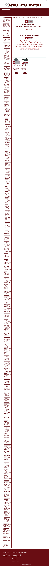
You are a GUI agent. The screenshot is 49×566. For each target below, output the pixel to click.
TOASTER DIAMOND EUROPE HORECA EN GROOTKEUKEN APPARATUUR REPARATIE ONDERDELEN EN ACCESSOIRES (7, 448)
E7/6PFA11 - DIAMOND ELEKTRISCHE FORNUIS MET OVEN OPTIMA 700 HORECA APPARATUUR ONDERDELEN (7, 178)
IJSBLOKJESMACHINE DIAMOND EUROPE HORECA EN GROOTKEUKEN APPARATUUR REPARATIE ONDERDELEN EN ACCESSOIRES (7, 292)
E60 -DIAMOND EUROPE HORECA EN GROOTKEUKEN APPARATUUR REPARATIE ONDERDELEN (8, 118)
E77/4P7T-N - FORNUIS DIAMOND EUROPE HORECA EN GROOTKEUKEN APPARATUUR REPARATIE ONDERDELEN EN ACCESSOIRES (8, 150)
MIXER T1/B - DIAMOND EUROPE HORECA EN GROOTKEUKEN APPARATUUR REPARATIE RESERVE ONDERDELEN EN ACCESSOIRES (7, 348)
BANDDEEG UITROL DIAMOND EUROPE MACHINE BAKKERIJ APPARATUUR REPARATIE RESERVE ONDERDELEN (7, 66)
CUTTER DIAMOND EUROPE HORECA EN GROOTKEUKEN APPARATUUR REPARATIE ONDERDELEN (7, 95)
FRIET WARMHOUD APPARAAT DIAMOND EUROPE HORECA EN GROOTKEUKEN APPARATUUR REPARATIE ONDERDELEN (7, 242)
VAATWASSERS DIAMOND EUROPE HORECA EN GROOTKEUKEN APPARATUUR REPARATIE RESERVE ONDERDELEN (7, 452)
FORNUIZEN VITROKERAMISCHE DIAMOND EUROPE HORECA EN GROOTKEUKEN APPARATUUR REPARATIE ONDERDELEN (7, 238)
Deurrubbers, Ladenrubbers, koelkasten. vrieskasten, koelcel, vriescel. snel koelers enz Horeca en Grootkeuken (6, 37)
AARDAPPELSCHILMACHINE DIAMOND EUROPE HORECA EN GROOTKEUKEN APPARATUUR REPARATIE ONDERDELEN (7, 46)
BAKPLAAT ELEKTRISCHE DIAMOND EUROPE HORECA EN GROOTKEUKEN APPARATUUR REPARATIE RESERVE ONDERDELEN (7, 59)
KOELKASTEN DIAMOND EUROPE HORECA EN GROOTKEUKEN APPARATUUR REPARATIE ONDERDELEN (7, 316)
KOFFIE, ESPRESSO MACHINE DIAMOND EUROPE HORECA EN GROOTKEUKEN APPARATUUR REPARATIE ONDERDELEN (7, 309)
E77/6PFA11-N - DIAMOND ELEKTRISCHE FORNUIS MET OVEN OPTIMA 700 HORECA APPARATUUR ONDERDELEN (8, 197)
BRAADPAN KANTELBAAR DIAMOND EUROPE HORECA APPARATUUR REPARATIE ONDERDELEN (7, 75)
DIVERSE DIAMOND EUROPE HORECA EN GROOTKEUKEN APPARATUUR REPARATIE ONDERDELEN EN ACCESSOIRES (7, 105)
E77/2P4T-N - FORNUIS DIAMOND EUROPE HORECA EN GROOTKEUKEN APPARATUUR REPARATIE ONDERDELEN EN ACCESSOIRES (8, 145)
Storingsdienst (13, 555)
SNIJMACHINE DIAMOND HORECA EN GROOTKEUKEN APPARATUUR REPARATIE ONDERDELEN (7, 438)
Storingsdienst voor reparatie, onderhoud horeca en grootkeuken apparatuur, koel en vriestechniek (7, 26)
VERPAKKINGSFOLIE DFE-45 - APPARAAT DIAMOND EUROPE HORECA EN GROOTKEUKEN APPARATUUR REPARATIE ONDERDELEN (7, 462)
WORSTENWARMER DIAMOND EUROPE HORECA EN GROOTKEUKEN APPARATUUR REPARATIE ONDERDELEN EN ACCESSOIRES (7, 520)
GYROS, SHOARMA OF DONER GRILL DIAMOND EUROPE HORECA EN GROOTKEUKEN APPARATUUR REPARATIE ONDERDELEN (7, 273)
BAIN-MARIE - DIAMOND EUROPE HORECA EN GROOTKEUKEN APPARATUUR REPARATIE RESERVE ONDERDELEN (7, 72)
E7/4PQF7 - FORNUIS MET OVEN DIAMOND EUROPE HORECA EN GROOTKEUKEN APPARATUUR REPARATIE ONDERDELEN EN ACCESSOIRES (8, 182)
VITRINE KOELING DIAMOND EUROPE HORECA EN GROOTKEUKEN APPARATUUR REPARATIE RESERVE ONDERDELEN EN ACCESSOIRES (7, 466)
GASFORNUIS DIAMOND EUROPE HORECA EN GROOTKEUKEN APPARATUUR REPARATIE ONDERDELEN (7, 256)
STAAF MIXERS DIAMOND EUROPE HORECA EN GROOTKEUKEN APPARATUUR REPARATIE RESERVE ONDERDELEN (7, 413)
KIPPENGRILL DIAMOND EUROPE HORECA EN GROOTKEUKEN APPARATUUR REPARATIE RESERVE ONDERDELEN (7, 305)
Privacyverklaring (5, 544)
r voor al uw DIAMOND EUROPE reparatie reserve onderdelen (7, 555)
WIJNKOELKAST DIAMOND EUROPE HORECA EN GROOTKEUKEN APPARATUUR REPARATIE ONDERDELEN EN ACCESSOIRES (7, 510)
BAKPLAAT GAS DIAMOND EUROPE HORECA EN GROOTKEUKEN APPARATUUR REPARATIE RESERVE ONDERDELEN (7, 63)
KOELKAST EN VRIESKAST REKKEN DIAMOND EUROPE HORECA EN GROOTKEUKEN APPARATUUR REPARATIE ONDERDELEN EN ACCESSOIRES (7, 322)
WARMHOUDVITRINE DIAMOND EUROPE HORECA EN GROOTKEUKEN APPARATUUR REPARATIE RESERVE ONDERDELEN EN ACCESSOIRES (7, 481)
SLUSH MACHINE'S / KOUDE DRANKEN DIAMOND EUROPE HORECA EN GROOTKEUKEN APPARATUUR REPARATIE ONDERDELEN (7, 410)
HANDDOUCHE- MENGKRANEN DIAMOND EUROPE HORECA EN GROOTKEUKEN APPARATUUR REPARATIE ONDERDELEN (7, 277)
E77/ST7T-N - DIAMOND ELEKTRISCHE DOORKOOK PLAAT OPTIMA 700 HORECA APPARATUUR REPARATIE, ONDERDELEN (8, 226)
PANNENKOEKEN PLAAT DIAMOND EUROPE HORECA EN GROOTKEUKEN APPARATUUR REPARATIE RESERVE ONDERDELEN (7, 362)
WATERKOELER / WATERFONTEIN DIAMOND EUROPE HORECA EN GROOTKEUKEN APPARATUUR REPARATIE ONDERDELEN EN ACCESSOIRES (7, 499)
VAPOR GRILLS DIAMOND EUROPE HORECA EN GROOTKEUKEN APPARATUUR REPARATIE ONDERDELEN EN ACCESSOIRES (7, 458)
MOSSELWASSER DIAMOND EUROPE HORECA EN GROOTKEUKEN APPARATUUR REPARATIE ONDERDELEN (7, 351)
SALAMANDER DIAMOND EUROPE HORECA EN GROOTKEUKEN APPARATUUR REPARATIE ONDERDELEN (7, 406)
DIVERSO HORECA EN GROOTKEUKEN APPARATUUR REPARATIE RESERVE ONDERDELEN (7, 109)
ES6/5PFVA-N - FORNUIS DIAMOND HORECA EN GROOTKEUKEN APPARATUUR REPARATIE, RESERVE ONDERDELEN (8, 141)
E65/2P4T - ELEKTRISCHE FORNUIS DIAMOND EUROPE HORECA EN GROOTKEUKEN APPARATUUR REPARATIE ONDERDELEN (8, 129)
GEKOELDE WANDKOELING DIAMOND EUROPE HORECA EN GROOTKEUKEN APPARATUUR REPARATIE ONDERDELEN (7, 270)
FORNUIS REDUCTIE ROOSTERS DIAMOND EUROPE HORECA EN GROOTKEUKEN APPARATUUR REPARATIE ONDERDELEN (7, 234)
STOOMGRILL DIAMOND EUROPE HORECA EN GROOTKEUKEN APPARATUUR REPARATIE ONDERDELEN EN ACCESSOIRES (7, 441)
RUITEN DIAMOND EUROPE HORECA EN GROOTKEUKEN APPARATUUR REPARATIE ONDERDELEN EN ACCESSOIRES (7, 399)
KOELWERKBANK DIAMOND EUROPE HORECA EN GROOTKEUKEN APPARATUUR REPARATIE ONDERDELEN (7, 329)
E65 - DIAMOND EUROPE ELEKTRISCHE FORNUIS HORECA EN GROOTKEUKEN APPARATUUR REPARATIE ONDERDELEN (8, 125)
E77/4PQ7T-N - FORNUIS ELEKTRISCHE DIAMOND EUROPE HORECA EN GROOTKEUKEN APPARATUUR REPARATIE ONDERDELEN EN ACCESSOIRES (8, 154)
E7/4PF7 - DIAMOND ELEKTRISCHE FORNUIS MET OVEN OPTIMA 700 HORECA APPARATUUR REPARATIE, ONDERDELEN (7, 215)
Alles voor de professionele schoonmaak (6, 33)
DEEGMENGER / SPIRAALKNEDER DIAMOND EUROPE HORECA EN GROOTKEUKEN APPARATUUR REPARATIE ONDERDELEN (7, 98)
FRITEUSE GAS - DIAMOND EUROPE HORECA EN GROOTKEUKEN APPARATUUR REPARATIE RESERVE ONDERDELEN (7, 249)
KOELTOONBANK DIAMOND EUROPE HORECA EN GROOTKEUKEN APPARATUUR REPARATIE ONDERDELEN (7, 319)
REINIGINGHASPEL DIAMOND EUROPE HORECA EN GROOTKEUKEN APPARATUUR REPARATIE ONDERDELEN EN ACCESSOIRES (7, 393)
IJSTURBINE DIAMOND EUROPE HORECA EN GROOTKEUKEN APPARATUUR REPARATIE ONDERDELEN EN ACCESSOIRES (7, 296)
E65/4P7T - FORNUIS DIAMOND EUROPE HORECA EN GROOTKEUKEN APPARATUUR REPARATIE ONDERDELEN (8, 133)
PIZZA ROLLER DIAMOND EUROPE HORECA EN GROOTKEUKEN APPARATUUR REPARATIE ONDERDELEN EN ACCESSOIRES (7, 385)
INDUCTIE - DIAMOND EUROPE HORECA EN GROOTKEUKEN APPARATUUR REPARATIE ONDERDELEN (7, 288)
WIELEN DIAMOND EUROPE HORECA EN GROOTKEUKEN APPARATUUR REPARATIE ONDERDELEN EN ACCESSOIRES (7, 506)
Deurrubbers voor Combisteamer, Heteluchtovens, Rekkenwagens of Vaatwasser (7, 40)
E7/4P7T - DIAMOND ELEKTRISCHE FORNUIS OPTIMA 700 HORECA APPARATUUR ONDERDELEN (7, 168)
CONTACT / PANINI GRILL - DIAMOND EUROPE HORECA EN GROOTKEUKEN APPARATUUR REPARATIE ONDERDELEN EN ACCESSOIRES (7, 91)
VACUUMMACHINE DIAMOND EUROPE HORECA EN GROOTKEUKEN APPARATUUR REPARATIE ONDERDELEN (7, 455)
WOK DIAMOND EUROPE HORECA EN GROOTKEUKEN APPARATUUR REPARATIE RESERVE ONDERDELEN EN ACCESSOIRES (7, 513)
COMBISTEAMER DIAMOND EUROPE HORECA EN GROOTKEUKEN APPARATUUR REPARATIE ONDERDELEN (7, 88)
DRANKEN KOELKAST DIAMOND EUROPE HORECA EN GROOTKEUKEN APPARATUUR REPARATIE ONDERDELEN (7, 111)
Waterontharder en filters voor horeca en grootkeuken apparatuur (7, 537)
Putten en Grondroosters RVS (6, 530)
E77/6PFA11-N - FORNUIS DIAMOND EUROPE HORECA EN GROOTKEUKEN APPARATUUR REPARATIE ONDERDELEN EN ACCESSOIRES (8, 162)
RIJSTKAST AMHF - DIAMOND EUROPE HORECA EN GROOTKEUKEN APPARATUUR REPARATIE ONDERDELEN (7, 420)
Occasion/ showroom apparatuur (6, 27)
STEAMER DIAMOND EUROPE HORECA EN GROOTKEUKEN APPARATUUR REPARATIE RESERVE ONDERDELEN (7, 417)
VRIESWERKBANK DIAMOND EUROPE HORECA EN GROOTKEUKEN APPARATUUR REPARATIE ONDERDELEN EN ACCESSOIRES (7, 474)
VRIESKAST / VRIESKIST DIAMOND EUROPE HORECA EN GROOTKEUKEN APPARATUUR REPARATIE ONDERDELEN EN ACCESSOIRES (7, 470)
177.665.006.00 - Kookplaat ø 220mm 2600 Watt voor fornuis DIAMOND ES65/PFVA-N (16, 65)
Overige (4, 546)
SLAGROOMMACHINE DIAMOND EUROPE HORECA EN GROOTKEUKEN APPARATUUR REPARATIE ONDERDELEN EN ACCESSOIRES (7, 430)
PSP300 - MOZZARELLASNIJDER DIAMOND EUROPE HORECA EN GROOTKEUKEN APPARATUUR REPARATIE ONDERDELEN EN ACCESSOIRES (7, 355)
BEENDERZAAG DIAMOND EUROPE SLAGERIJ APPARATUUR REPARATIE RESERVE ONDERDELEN (7, 69)
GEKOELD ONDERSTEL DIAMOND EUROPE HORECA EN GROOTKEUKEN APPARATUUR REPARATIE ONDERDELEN (7, 263)
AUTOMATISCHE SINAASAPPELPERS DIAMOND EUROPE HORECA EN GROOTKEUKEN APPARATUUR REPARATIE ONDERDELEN (7, 56)
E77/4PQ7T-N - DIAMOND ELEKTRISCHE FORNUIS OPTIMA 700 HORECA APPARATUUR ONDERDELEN (7, 194)
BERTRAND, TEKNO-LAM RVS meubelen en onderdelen (6, 35)
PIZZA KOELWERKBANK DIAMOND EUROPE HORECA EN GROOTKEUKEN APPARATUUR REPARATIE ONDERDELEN (7, 372)
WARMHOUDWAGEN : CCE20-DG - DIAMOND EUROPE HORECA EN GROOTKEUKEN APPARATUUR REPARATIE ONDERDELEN (7, 492)
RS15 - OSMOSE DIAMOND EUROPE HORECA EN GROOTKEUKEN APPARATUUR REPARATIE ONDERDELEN (7, 359)
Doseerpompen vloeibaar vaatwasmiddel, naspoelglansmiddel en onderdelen (7, 524)
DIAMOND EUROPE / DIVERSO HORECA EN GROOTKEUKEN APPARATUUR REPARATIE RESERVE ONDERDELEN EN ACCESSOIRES (6, 42)
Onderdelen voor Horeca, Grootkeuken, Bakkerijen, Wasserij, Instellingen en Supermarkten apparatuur (6, 23)
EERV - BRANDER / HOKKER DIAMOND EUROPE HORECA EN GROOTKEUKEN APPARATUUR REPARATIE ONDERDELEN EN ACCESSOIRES (8, 230)
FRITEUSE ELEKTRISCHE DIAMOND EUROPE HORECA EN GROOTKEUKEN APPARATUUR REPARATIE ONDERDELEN (7, 245)
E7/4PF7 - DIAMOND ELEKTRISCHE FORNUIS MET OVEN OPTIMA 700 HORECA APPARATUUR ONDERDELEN (7, 172)
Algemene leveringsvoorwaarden (15, 561)
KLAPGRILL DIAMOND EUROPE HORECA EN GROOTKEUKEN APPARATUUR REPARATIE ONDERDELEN (7, 302)
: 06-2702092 (16, 555)
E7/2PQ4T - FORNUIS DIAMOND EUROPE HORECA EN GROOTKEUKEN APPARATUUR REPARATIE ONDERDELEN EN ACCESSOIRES (8, 207)
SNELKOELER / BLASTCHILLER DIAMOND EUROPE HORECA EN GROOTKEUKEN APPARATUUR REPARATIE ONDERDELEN (7, 434)
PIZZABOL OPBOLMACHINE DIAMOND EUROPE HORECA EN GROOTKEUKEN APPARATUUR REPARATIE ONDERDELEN (7, 369)
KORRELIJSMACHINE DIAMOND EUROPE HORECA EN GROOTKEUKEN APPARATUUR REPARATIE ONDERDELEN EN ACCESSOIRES (7, 337)
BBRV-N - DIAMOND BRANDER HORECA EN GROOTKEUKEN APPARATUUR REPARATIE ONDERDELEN (7, 78)
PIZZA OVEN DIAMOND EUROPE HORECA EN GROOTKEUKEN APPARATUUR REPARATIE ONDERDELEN (7, 382)
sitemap (29, 564)
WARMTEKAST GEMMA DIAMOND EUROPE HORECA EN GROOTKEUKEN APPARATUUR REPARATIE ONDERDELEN (7, 495)
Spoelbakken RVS (5, 531)
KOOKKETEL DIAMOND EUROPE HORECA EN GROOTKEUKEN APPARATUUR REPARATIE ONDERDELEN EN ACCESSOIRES (7, 333)
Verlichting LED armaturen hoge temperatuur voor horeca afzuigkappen (6, 533)
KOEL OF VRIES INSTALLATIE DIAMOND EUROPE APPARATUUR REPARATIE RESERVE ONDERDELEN (7, 299)
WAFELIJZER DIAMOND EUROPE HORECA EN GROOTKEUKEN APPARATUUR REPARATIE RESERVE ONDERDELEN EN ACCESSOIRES (7, 477)
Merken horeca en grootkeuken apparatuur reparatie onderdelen (6, 540)
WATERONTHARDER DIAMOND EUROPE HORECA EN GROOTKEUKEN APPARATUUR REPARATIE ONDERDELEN (7, 503)
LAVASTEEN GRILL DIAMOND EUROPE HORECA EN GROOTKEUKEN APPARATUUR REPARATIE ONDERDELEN (7, 340)
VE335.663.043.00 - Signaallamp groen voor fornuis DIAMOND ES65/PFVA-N (24, 65)
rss (30, 564)
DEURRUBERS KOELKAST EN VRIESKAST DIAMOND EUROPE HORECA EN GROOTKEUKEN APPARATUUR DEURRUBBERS (7, 102)
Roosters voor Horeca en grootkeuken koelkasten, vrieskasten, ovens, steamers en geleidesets (6, 528)
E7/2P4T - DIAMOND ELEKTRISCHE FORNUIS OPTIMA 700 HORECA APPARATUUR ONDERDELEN (7, 200)
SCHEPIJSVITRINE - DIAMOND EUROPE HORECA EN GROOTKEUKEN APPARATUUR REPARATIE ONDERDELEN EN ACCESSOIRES (7, 423)
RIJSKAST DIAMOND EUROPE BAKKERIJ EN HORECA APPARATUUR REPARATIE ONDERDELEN (7, 396)
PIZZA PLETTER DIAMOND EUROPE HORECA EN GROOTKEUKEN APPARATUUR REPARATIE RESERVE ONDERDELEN (7, 378)
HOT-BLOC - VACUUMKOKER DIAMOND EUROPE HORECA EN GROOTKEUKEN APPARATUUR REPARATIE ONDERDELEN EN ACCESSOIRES (7, 285)
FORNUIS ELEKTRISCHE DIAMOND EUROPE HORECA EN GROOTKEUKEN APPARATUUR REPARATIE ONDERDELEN (7, 115)
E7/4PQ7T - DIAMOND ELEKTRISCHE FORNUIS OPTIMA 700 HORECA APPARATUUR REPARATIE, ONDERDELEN (8, 211)
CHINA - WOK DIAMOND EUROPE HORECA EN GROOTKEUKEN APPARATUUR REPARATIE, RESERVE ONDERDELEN (7, 85)
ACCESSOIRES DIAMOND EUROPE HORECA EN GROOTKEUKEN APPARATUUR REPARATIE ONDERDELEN (7, 49)
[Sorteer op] (43, 56)
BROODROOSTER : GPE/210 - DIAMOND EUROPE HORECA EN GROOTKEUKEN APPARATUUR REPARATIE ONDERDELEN (7, 81)
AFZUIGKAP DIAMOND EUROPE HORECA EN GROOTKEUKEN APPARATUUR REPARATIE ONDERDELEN (7, 52)
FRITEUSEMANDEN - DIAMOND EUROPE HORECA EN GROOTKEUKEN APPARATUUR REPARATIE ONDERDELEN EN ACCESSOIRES (7, 252)
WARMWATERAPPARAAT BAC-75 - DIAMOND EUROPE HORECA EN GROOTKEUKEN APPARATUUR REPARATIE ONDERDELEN (7, 485)
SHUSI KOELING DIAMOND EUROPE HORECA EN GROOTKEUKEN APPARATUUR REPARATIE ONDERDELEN (7, 427)
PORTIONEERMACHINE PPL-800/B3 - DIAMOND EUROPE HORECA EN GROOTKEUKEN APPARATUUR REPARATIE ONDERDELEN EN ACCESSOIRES (7, 389)
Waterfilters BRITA (5, 536)
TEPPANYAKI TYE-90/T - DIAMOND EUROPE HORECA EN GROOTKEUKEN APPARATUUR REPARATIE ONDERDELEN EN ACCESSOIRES (7, 445)
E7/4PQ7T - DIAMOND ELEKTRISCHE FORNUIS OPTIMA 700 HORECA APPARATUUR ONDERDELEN (7, 175)
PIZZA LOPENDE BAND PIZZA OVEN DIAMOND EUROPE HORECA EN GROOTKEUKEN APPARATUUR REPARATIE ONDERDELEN (7, 375)
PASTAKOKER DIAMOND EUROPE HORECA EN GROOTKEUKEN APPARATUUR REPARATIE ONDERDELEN (7, 365)
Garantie (12, 554)
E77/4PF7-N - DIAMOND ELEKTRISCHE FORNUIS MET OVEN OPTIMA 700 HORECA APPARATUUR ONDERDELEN (7, 158)
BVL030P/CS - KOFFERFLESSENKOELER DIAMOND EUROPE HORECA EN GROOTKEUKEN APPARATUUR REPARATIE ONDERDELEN (7, 312)
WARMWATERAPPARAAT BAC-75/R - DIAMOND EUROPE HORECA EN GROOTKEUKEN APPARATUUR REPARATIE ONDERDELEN (7, 488)
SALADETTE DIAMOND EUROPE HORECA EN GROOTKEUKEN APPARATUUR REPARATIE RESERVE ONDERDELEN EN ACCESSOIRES (7, 403)
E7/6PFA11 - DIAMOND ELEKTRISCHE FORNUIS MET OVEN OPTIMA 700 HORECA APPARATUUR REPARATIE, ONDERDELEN (7, 218)
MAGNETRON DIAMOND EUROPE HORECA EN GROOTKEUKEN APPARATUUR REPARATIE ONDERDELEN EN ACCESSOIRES (7, 344)
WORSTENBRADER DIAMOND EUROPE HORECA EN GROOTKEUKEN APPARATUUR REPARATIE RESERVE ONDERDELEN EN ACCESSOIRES (7, 517)
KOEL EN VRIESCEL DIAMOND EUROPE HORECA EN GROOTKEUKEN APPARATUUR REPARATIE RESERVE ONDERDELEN (7, 326)
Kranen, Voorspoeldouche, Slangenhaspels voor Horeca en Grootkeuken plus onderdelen (6, 526)
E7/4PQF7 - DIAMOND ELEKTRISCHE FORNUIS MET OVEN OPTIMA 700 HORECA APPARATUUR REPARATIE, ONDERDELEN (7, 222)
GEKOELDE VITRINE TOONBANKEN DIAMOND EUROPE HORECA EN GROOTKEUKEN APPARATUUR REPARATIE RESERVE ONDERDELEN (7, 266)
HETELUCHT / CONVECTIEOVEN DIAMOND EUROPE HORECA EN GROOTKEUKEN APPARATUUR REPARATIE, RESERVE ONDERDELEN (7, 281)
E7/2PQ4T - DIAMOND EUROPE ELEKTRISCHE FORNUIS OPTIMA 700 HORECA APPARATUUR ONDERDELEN (7, 165)
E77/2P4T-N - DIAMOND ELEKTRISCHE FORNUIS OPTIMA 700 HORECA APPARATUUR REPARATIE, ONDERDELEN (8, 190)
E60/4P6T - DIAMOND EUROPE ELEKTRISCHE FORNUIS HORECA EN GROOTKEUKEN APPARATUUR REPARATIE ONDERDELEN (8, 121)
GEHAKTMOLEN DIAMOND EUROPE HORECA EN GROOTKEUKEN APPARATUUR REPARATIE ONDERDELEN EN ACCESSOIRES (7, 259)
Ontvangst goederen (5, 545)
